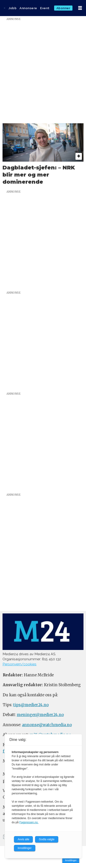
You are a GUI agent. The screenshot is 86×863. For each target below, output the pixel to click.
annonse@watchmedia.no (47, 724)
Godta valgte (46, 839)
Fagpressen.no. (28, 822)
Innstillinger (71, 860)
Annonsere (28, 8)
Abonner (63, 8)
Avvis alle (23, 839)
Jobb (12, 8)
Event (45, 8)
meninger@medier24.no (40, 714)
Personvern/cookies (19, 664)
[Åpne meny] (80, 8)
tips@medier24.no (31, 705)
